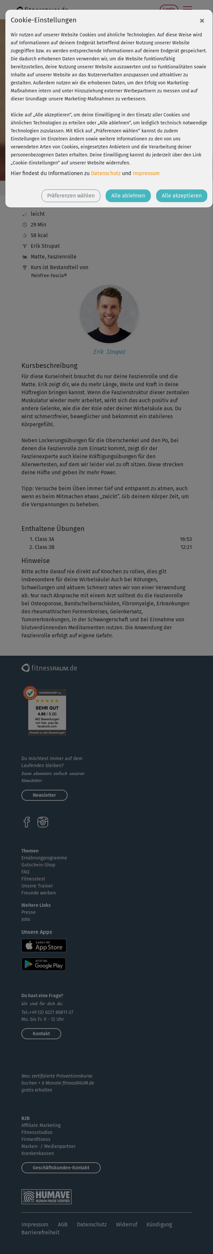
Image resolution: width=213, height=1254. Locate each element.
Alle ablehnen (128, 195)
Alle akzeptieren (182, 195)
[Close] (202, 20)
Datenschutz (106, 173)
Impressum (146, 173)
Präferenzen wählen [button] (71, 195)
